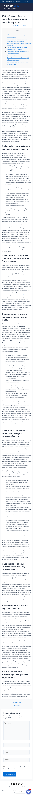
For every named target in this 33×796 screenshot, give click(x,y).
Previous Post (16, 702)
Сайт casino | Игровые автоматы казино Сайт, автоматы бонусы (18, 53)
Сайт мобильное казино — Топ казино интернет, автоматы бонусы (17, 48)
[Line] (27, 1)
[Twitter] (22, 784)
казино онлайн (20, 295)
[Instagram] (16, 784)
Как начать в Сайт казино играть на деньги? (18, 56)
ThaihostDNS (17, 790)
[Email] (19, 784)
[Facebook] (30, 1)
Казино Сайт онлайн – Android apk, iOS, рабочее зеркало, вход (18, 59)
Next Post (17, 705)
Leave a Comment (7, 26)
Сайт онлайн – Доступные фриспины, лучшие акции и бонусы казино (17, 40)
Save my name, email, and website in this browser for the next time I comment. (16, 768)
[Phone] (25, 1)
